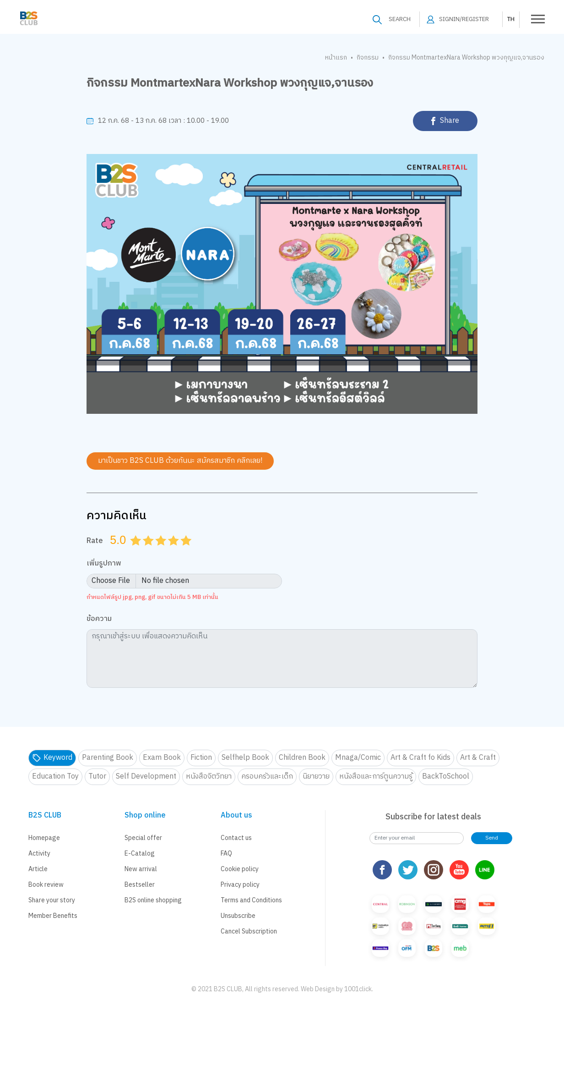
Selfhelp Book (245, 758)
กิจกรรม (368, 57)
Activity (39, 853)
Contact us (236, 838)
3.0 (162, 551)
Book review (46, 884)
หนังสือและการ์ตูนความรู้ (375, 776)
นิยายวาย (316, 776)
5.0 (187, 551)
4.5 (183, 551)
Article (38, 869)
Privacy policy (240, 884)
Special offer (143, 838)
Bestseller (140, 884)
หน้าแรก (336, 57)
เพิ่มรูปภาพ (104, 564)
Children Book (302, 758)
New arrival (141, 869)
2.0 (149, 551)
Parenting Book (107, 758)
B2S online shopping (153, 900)
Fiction (201, 758)
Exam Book (162, 758)
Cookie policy (240, 869)
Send (491, 838)
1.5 (145, 551)
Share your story (51, 900)
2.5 (158, 551)
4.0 (174, 551)
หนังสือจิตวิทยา (209, 776)
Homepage (44, 838)
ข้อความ (99, 619)
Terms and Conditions (251, 900)
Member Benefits (52, 916)
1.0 (137, 551)
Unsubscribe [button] (238, 916)
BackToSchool (445, 776)
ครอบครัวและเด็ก (267, 776)
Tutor (97, 776)
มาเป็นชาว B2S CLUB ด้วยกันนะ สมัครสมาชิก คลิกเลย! (180, 461)
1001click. (358, 989)
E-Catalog (140, 853)
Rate (95, 541)
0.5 (133, 551)
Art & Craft (478, 758)
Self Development (146, 776)
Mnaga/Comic (358, 758)
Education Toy (55, 776)
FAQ (226, 853)
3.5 (170, 551)
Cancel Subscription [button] (249, 931)
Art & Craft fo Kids (420, 758)
